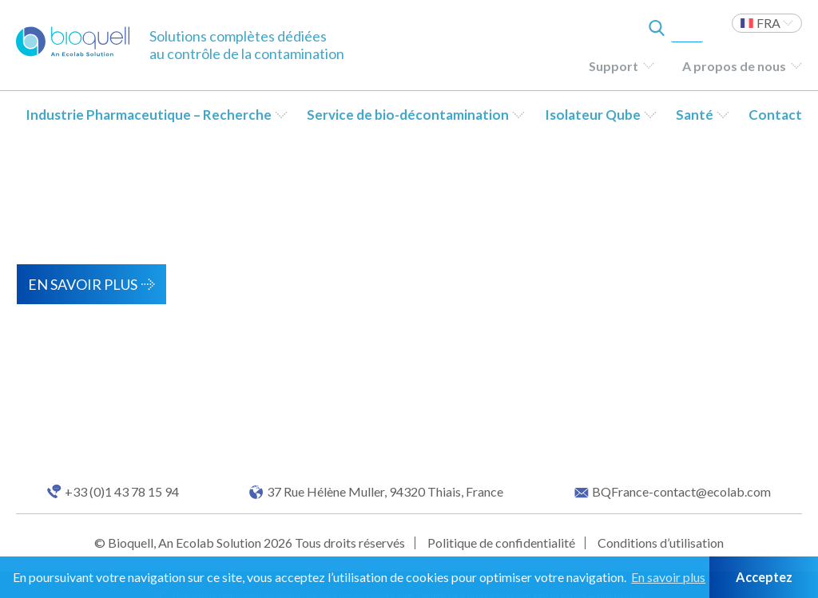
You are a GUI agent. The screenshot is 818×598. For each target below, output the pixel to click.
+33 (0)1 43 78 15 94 (122, 492)
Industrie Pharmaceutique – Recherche (149, 114)
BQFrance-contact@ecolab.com (681, 492)
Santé (694, 114)
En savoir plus (82, 284)
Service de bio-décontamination (408, 114)
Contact (775, 114)
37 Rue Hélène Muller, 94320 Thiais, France (385, 492)
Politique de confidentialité (501, 542)
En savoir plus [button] (668, 576)
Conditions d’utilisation (661, 542)
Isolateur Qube (593, 114)
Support (613, 65)
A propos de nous (734, 65)
